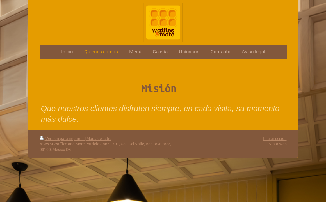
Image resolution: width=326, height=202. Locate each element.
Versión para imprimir (62, 138)
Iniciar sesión (275, 138)
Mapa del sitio (98, 138)
